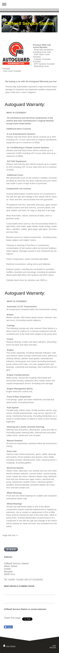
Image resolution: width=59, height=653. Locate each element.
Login (54, 645)
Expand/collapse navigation (29, 4)
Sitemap (12, 646)
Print (6, 646)
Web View (53, 647)
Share (8, 627)
